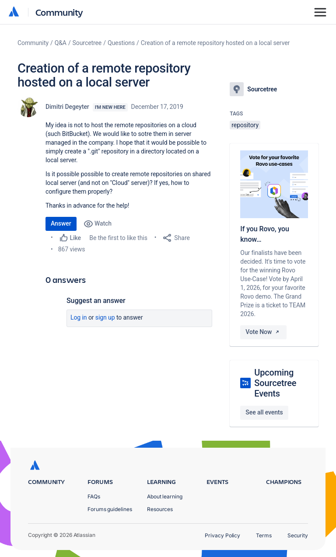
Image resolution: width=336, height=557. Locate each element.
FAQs (94, 496)
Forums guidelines (110, 509)
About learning (164, 496)
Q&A (60, 42)
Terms (264, 535)
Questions (121, 42)
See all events (264, 412)
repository (245, 125)
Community (59, 12)
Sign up (105, 317)
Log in (78, 317)
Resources (160, 509)
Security (297, 535)
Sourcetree (87, 42)
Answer (61, 223)
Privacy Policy (222, 535)
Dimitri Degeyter (67, 106)
